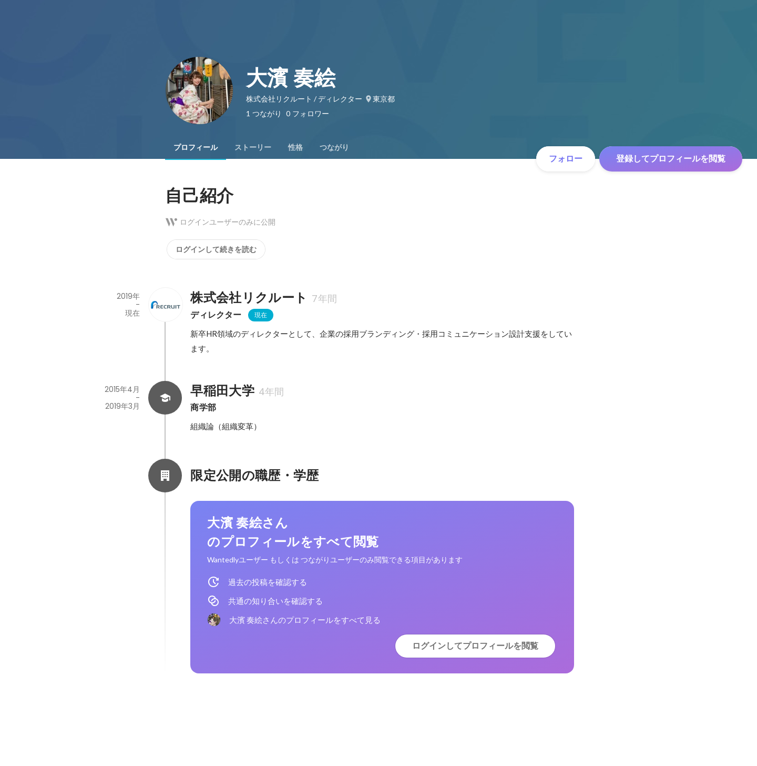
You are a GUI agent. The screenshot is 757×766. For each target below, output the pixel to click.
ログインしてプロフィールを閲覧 (475, 646)
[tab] (195, 147)
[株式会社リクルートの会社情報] (165, 304)
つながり (334, 147)
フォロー (565, 159)
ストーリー (252, 147)
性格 (295, 147)
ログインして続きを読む (216, 249)
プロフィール (195, 147)
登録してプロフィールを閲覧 (670, 159)
